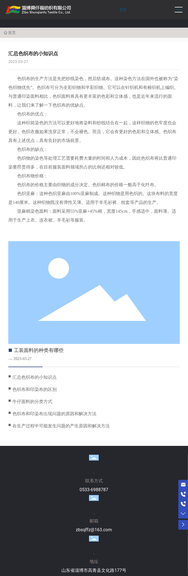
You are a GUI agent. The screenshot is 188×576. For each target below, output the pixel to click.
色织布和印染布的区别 (34, 389)
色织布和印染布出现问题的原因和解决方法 (54, 413)
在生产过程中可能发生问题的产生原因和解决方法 (61, 426)
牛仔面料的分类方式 (32, 401)
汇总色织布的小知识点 (34, 377)
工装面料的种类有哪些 (39, 350)
